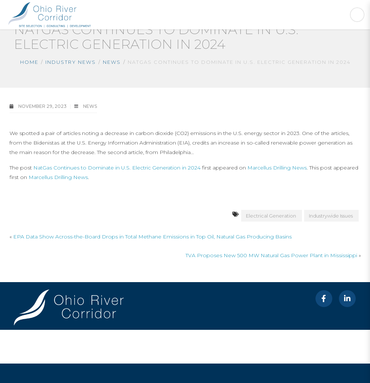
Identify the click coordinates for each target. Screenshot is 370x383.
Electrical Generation (271, 216)
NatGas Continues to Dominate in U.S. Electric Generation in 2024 (117, 167)
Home (29, 62)
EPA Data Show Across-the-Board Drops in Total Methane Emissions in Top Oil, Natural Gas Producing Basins (152, 236)
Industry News (70, 62)
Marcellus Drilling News (277, 167)
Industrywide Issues (331, 216)
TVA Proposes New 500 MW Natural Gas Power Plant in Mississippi (271, 255)
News (112, 62)
